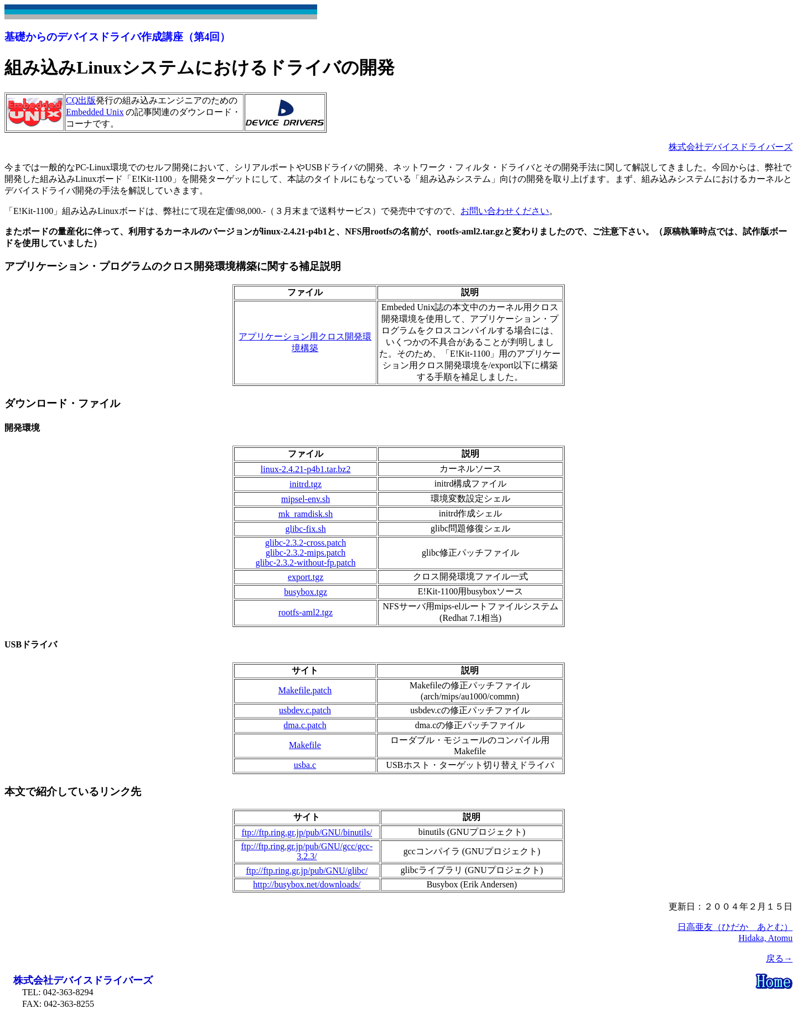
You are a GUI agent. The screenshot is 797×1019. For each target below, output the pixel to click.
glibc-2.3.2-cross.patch (305, 542)
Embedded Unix (94, 112)
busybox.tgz (305, 592)
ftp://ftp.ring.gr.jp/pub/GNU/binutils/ (306, 832)
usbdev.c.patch (305, 710)
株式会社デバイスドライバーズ (731, 146)
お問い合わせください (504, 211)
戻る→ (779, 958)
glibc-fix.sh (305, 529)
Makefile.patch (305, 690)
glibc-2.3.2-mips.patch (305, 552)
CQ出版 (81, 100)
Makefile (305, 745)
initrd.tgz (305, 484)
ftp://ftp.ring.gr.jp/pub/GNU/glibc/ (307, 870)
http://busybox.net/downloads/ (306, 884)
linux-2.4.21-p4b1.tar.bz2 (306, 469)
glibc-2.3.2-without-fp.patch (306, 562)
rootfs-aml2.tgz (305, 612)
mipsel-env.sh (305, 499)
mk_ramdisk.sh (305, 514)
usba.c (305, 765)
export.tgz (305, 577)
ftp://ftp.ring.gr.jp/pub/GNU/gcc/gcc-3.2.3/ (307, 851)
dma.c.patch (304, 725)
